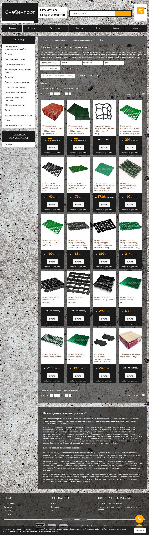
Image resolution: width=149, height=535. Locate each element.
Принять (140, 530)
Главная (44, 40)
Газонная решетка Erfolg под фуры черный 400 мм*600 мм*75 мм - (103, 244)
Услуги (53, 503)
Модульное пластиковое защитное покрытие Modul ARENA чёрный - (103, 358)
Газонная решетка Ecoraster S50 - (50, 299)
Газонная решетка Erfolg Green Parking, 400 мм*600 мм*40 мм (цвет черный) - (78, 244)
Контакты (136, 28)
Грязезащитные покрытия (17, 82)
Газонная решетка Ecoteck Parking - (76, 357)
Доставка (79, 28)
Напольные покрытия (15, 87)
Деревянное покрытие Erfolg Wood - (130, 355)
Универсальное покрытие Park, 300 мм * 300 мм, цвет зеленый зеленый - (78, 130)
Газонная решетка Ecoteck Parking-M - (128, 299)
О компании (9, 503)
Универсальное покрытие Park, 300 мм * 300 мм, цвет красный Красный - (52, 130)
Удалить (73, 76)
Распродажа (55, 28)
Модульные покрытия (15, 105)
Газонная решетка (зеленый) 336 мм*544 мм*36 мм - (52, 242)
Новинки (12, 28)
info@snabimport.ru (52, 15)
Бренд (64, 63)
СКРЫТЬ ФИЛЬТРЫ (69, 68)
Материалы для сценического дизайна (15, 48)
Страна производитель (50, 68)
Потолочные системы (15, 64)
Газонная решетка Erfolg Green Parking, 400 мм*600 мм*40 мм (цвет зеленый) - (130, 244)
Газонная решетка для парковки (85, 40)
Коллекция (87, 63)
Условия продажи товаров (110, 503)
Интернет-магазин (59, 40)
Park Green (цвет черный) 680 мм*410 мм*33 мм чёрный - (51, 187)
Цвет (106, 63)
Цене (59, 89)
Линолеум (9, 77)
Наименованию (71, 89)
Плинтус (9, 54)
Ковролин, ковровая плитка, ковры (18, 71)
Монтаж (8, 144)
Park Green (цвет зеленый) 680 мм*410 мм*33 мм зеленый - (77, 187)
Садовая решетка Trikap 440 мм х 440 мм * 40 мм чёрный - (104, 130)
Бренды (31, 28)
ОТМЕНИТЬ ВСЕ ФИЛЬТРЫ (87, 76)
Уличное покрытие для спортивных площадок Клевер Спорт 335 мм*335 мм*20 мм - (104, 187)
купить (52, 147)
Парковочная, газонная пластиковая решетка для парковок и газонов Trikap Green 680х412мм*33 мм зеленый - (130, 130)
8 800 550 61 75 (48, 9)
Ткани (7, 110)
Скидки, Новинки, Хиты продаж (50, 63)
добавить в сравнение (52, 153)
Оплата (99, 28)
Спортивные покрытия (15, 92)
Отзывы (116, 28)
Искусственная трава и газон (18, 115)
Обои (7, 120)
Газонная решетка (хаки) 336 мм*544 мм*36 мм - (128, 185)
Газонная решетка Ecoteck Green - (52, 355)
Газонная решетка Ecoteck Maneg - (104, 298)
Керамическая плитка (15, 59)
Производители (10, 510)
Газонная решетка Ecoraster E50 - (76, 299)
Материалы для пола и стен (18, 126)
